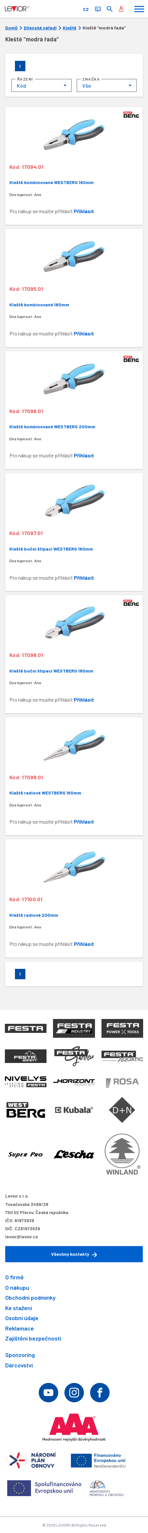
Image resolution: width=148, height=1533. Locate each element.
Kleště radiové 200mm (33, 915)
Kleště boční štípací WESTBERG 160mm (51, 549)
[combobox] (41, 85)
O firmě (14, 1277)
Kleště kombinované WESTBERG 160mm (51, 182)
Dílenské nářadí (40, 27)
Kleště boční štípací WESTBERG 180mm (51, 670)
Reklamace (19, 1328)
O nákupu (17, 1287)
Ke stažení (18, 1307)
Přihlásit (84, 211)
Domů (11, 27)
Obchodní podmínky (30, 1297)
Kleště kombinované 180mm (39, 304)
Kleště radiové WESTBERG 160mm (45, 792)
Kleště (69, 27)
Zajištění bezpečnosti (33, 1338)
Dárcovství (19, 1365)
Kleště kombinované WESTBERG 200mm (52, 426)
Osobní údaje (21, 1317)
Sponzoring (20, 1354)
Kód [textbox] (21, 85)
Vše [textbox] (86, 85)
